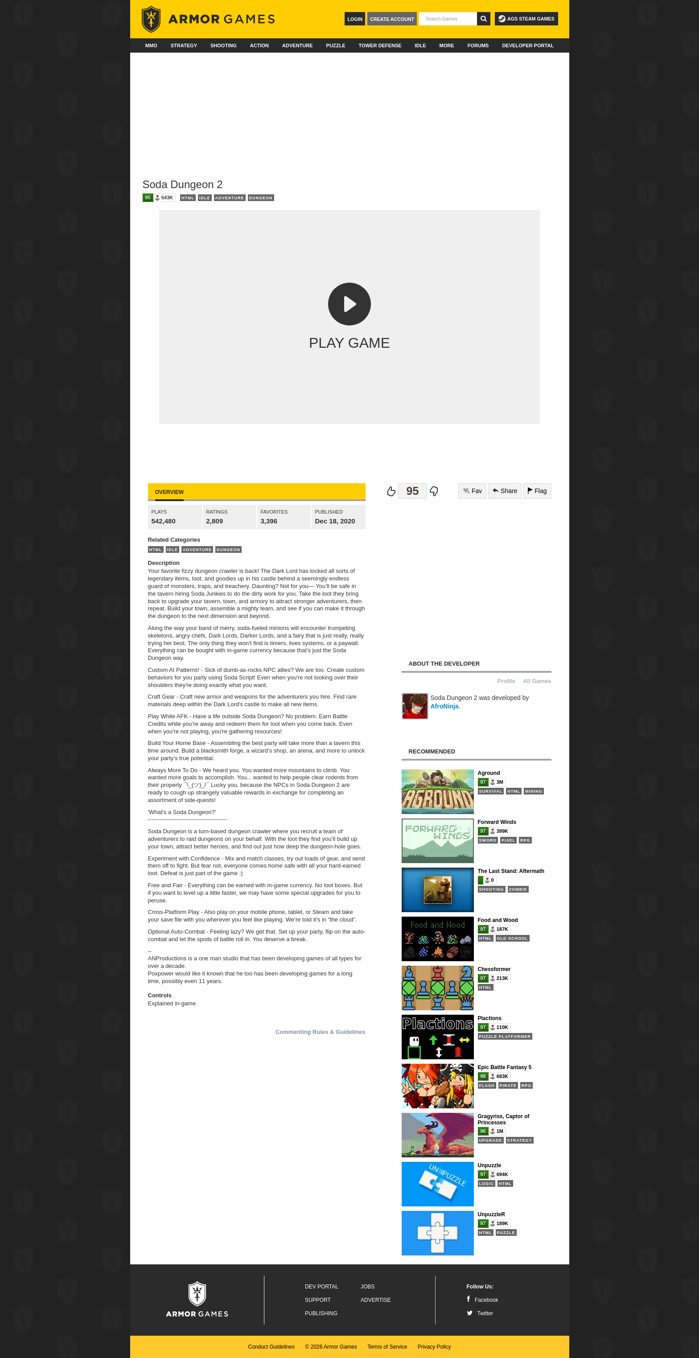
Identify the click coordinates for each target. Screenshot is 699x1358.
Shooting (223, 45)
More (447, 45)
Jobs (367, 1287)
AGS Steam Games (526, 18)
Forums (478, 45)
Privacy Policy (434, 1347)
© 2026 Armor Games (331, 1347)
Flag (537, 490)
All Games (537, 681)
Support (318, 1300)
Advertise (376, 1300)
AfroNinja (445, 706)
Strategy (184, 45)
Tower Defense (379, 45)
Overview (169, 492)
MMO (151, 45)
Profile (506, 681)
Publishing (321, 1313)
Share (505, 490)
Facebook (482, 1300)
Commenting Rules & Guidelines (320, 1032)
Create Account (392, 19)
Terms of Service (387, 1347)
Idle (420, 45)
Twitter (480, 1313)
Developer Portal (528, 45)
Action (259, 45)
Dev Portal (321, 1287)
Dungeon (261, 198)
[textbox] (448, 18)
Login (354, 19)
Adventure (297, 45)
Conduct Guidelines (271, 1347)
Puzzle (335, 45)
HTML (187, 198)
